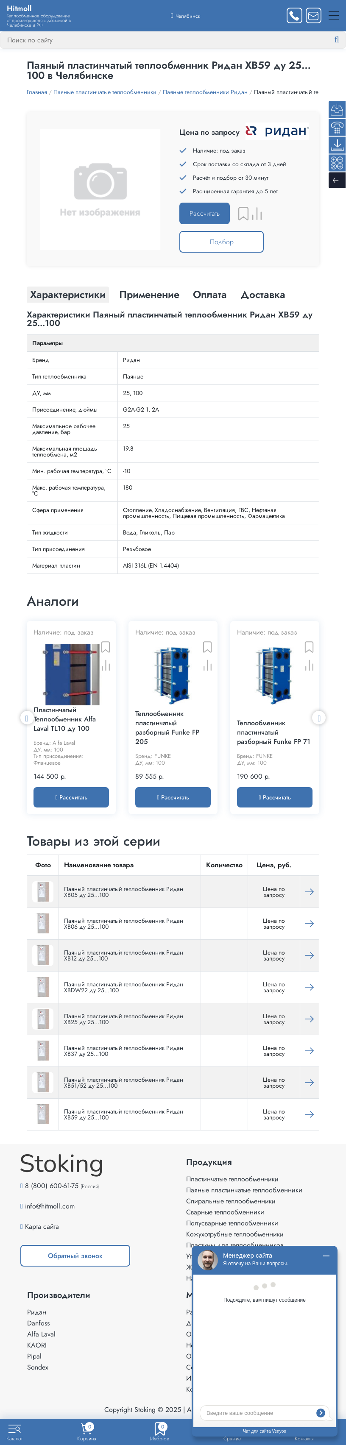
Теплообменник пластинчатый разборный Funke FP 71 (273, 732)
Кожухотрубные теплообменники (235, 1234)
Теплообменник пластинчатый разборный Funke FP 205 (167, 727)
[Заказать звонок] (294, 15)
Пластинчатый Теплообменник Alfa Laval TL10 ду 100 (64, 719)
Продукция (209, 1162)
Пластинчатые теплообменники (232, 1179)
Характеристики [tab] (68, 294)
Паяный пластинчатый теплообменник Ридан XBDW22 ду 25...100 (123, 987)
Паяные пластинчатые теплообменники (244, 1190)
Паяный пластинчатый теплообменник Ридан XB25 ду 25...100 (123, 1019)
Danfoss (38, 1323)
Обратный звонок (75, 1256)
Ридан (36, 1312)
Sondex (37, 1367)
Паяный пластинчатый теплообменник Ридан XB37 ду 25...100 (123, 1051)
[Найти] (343, 39)
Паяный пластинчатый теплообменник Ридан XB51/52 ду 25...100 (123, 1082)
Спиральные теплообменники (231, 1201)
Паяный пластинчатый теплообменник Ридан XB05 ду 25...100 (123, 892)
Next (319, 717)
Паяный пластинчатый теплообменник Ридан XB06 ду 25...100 (123, 923)
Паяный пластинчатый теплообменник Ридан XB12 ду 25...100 (123, 955)
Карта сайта (42, 1226)
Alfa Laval (41, 1334)
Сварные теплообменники (225, 1212)
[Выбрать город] (185, 15)
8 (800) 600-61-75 (51, 1186)
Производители (58, 1295)
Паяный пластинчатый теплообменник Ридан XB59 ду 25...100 (123, 1114)
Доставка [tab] (262, 294)
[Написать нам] (313, 15)
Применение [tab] (149, 294)
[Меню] (333, 15)
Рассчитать (205, 213)
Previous (27, 717)
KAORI (37, 1345)
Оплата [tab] (210, 294)
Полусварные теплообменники (232, 1223)
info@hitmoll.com (50, 1206)
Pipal (34, 1356)
